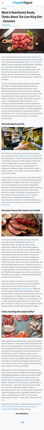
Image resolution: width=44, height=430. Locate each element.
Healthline (5, 205)
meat (16, 69)
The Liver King (33, 62)
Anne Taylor (6, 24)
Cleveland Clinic (26, 289)
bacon (32, 242)
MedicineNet (16, 377)
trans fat (27, 195)
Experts (4, 8)
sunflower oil (28, 156)
